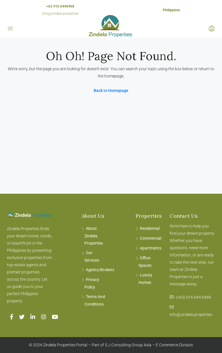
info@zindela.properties (60, 14)
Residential (150, 228)
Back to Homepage (111, 90)
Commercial (150, 238)
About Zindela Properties (93, 235)
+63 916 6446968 (60, 6)
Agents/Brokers (100, 269)
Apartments (150, 248)
